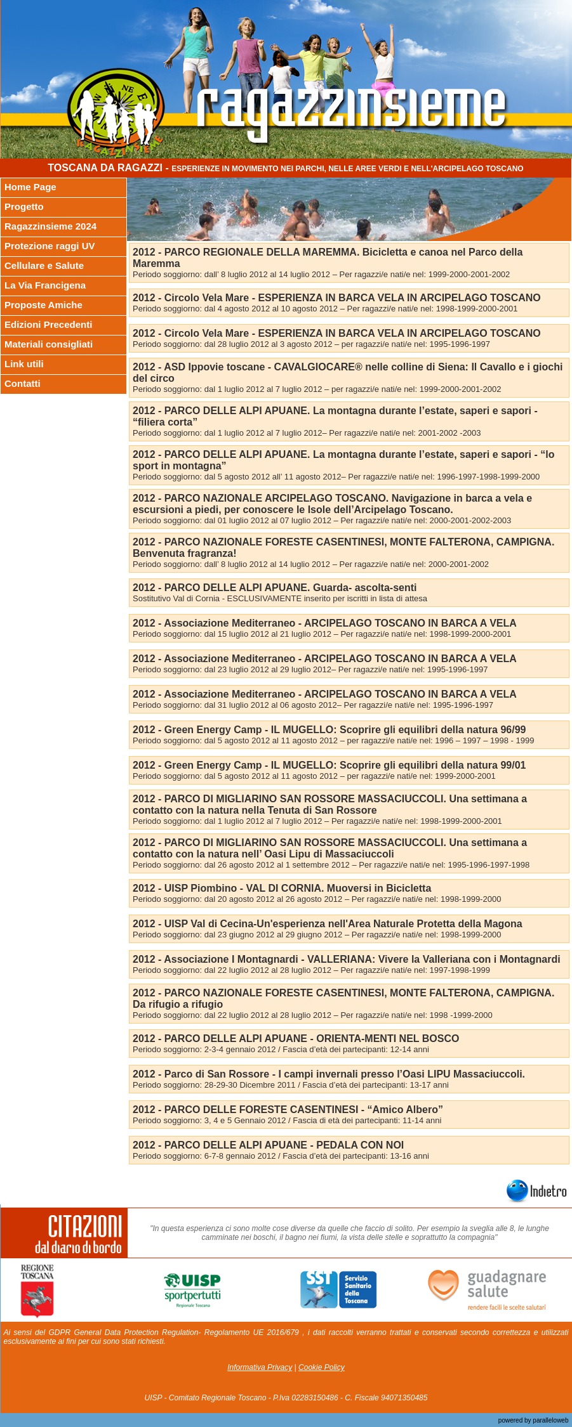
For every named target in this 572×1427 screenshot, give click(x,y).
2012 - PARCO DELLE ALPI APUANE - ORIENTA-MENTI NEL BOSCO (296, 1038)
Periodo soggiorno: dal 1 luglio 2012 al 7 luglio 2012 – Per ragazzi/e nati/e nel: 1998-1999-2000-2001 (317, 821)
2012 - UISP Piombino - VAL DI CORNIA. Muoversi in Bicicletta (282, 888)
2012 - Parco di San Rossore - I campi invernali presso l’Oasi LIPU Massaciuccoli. (329, 1074)
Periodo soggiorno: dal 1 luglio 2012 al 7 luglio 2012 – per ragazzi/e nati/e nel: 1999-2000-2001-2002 (317, 389)
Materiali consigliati (48, 344)
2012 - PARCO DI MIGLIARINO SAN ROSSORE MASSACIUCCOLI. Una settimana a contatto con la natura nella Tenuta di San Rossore (330, 804)
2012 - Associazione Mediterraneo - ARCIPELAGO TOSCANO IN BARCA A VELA (325, 623)
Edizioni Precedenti (48, 324)
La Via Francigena (45, 285)
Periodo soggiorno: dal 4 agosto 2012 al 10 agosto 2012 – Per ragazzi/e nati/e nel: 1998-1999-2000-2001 (325, 308)
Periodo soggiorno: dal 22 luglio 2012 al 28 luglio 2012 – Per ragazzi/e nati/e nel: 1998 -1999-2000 (313, 1015)
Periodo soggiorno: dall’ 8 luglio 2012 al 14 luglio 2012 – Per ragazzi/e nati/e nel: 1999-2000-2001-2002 (321, 274)
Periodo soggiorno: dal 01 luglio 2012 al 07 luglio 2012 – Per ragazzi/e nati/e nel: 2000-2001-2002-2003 (322, 520)
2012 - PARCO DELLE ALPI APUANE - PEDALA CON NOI (268, 1145)
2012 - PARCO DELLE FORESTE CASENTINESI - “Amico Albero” (288, 1109)
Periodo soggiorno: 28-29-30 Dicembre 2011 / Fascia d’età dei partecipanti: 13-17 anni (291, 1085)
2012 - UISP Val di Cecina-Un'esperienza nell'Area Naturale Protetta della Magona (327, 923)
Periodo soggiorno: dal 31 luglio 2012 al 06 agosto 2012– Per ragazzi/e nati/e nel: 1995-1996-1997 (313, 705)
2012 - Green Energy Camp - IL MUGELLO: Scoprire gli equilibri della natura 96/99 (329, 729)
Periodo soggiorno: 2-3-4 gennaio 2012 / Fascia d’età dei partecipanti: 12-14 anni (281, 1049)
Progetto (24, 206)
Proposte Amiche (43, 304)
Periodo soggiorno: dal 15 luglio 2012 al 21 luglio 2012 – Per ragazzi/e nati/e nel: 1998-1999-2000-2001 (322, 634)
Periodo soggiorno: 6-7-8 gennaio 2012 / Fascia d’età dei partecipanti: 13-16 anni (281, 1156)
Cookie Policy (321, 1367)
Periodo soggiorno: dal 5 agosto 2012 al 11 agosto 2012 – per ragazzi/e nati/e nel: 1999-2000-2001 (314, 776)
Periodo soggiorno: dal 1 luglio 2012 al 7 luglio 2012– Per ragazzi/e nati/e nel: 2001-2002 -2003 (307, 433)
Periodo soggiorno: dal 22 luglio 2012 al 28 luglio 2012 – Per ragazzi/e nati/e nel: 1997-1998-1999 (311, 970)
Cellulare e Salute (44, 265)
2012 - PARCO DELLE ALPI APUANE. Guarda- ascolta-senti (275, 587)
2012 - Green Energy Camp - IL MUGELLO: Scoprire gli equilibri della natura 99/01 (329, 765)
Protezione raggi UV (49, 245)
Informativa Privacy (259, 1367)
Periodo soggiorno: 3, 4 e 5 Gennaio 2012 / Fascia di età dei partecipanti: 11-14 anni (287, 1120)
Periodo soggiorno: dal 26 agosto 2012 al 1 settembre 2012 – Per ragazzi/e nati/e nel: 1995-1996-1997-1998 (331, 865)
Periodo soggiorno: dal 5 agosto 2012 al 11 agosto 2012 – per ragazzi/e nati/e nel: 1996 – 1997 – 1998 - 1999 (333, 740)
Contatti (22, 383)
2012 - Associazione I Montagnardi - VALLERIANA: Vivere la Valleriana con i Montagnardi (347, 959)
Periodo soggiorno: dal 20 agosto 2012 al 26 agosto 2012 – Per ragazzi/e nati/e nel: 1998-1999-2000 (317, 899)
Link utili (24, 363)
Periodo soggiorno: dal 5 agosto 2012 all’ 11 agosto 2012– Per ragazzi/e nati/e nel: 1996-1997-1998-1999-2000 (336, 476)
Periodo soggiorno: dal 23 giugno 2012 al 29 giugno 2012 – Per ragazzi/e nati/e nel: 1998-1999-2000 (317, 934)
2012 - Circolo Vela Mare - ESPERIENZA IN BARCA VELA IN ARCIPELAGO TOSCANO (337, 297)
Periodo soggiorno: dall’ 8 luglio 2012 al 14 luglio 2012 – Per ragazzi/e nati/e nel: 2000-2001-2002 (311, 564)
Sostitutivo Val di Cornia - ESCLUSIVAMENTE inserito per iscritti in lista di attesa (280, 598)
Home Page (30, 186)
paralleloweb (550, 1420)
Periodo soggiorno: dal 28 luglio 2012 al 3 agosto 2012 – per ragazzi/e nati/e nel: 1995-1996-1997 (311, 344)
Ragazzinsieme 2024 (50, 226)
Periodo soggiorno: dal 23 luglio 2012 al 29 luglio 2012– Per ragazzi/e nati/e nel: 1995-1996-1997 (310, 669)
